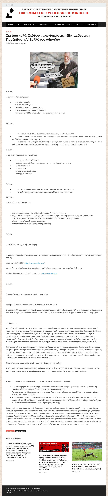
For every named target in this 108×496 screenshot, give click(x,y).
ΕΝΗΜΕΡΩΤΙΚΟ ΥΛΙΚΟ (62, 24)
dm (25, 43)
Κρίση (23, 431)
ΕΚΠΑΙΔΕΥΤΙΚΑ (43, 24)
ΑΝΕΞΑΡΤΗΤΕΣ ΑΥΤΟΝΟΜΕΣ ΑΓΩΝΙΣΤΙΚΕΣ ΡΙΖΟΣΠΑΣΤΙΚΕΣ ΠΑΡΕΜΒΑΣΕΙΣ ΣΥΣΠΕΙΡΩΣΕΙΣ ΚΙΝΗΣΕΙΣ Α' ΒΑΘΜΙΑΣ (27, 491)
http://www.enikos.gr (49, 273)
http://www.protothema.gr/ (35, 263)
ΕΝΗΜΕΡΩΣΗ (27, 24)
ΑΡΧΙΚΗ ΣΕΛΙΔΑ (13, 24)
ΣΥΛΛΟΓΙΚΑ (90, 24)
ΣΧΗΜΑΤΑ (8, 32)
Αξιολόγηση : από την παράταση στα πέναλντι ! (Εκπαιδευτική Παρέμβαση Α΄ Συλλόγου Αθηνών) (86, 466)
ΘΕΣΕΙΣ (77, 24)
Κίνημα (17, 431)
